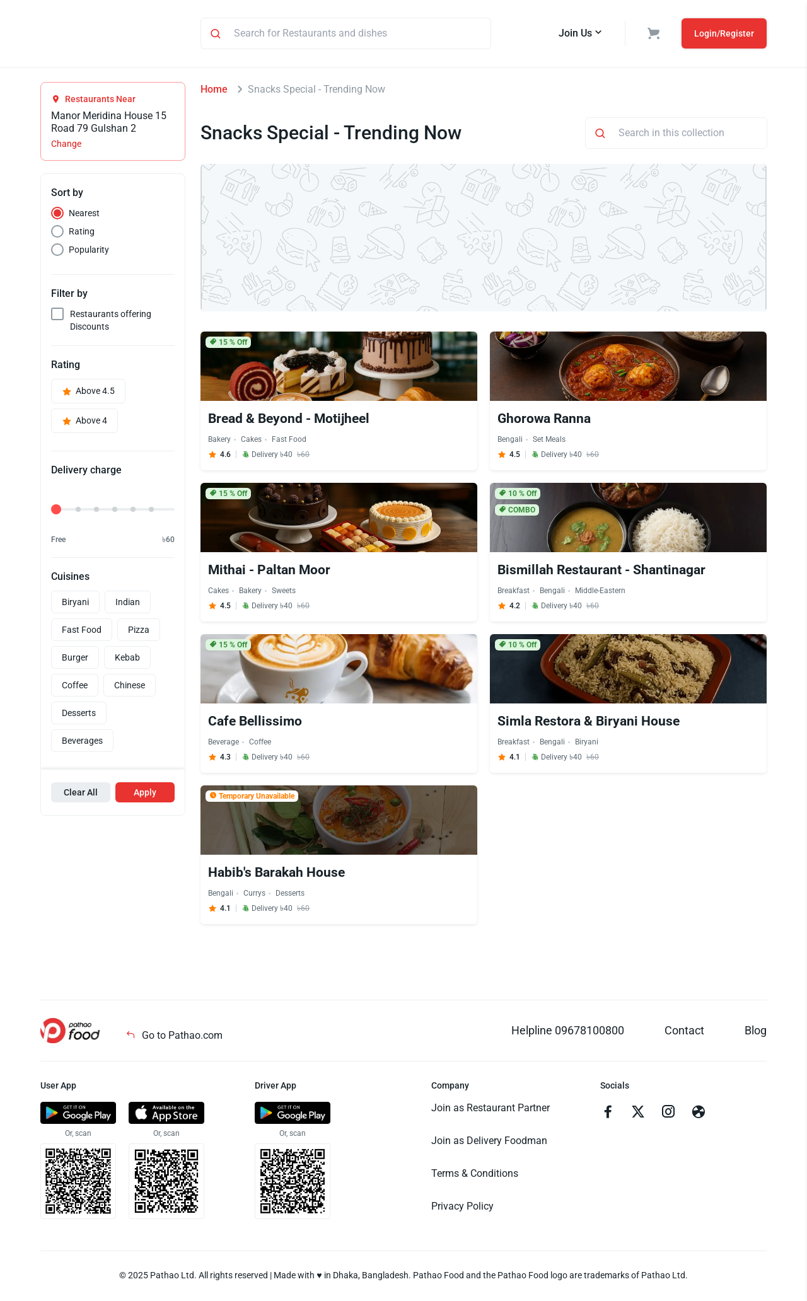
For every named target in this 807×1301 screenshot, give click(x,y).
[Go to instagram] (668, 1115)
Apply (145, 794)
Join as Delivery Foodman (489, 1142)
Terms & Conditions (474, 1175)
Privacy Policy (462, 1208)
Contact (684, 1032)
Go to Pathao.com (174, 1037)
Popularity (89, 251)
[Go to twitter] (638, 1115)
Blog (756, 1032)
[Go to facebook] (607, 1115)
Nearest (84, 215)
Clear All (81, 794)
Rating (82, 233)
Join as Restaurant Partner (490, 1110)
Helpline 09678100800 (567, 1032)
